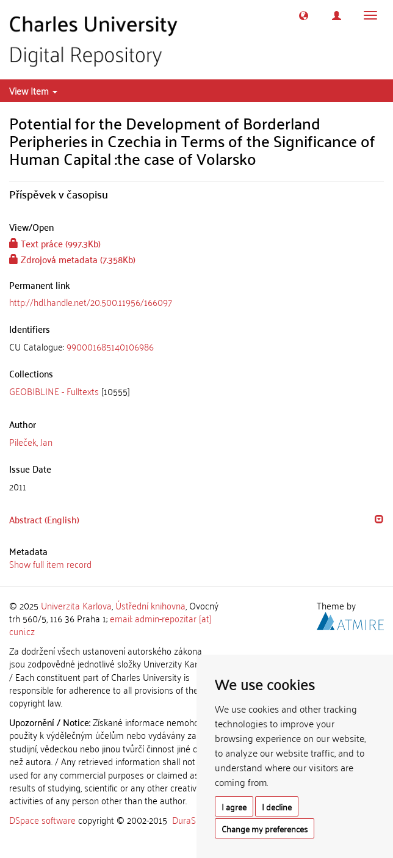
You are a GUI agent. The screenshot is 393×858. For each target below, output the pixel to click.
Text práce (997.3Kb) (55, 243)
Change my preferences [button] (265, 828)
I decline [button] (277, 806)
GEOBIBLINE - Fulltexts (54, 390)
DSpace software (42, 819)
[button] (303, 15)
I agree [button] (234, 806)
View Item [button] (33, 90)
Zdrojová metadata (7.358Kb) (72, 258)
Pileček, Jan (30, 441)
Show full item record (50, 563)
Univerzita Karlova (76, 605)
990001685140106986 (110, 346)
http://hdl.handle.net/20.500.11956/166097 (90, 301)
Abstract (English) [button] (44, 519)
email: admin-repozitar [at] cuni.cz (110, 624)
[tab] (196, 346)
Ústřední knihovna (150, 605)
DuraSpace (193, 819)
